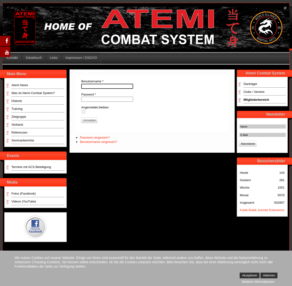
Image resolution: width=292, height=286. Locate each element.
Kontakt (12, 58)
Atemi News (19, 85)
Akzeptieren (249, 275)
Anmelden (89, 120)
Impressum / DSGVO (81, 58)
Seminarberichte (22, 140)
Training (16, 109)
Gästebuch (34, 58)
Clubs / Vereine (254, 92)
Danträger (250, 84)
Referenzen (19, 132)
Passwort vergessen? (94, 137)
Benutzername (92, 81)
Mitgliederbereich (256, 99)
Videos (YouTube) (23, 201)
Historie (16, 101)
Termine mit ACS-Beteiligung (31, 167)
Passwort (88, 94)
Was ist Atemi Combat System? (33, 93)
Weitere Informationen (258, 282)
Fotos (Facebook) (23, 193)
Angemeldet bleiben (95, 107)
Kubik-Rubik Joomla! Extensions (262, 210)
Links (54, 58)
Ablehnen (269, 275)
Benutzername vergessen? (98, 142)
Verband (17, 124)
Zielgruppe (18, 116)
